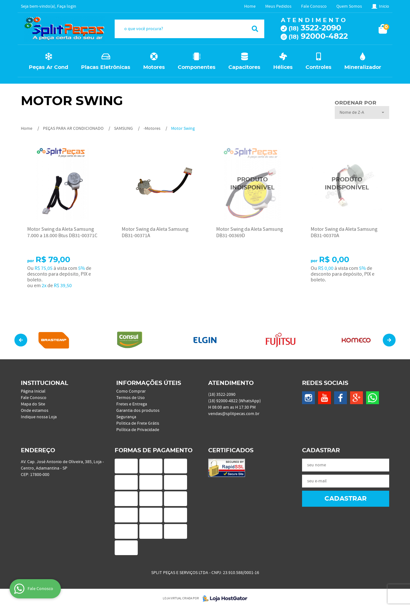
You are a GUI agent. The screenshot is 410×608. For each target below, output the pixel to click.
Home (250, 6)
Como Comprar (131, 391)
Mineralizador (362, 67)
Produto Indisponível (252, 184)
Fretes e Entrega (131, 404)
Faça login (66, 6)
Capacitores (244, 67)
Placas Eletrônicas (105, 67)
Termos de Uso (130, 398)
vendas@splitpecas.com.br (233, 414)
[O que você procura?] (255, 29)
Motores (154, 67)
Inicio (384, 6)
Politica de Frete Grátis (137, 423)
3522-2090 (315, 28)
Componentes (197, 67)
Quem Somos (349, 6)
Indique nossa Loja (39, 417)
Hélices (283, 67)
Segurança (126, 417)
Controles (319, 67)
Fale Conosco (314, 6)
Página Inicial (33, 391)
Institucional (44, 383)
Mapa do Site (33, 404)
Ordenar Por (355, 102)
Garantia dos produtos (138, 410)
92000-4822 (318, 36)
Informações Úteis (148, 383)
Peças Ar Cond (48, 67)
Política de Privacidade (137, 430)
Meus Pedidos (278, 6)
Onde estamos (34, 410)
